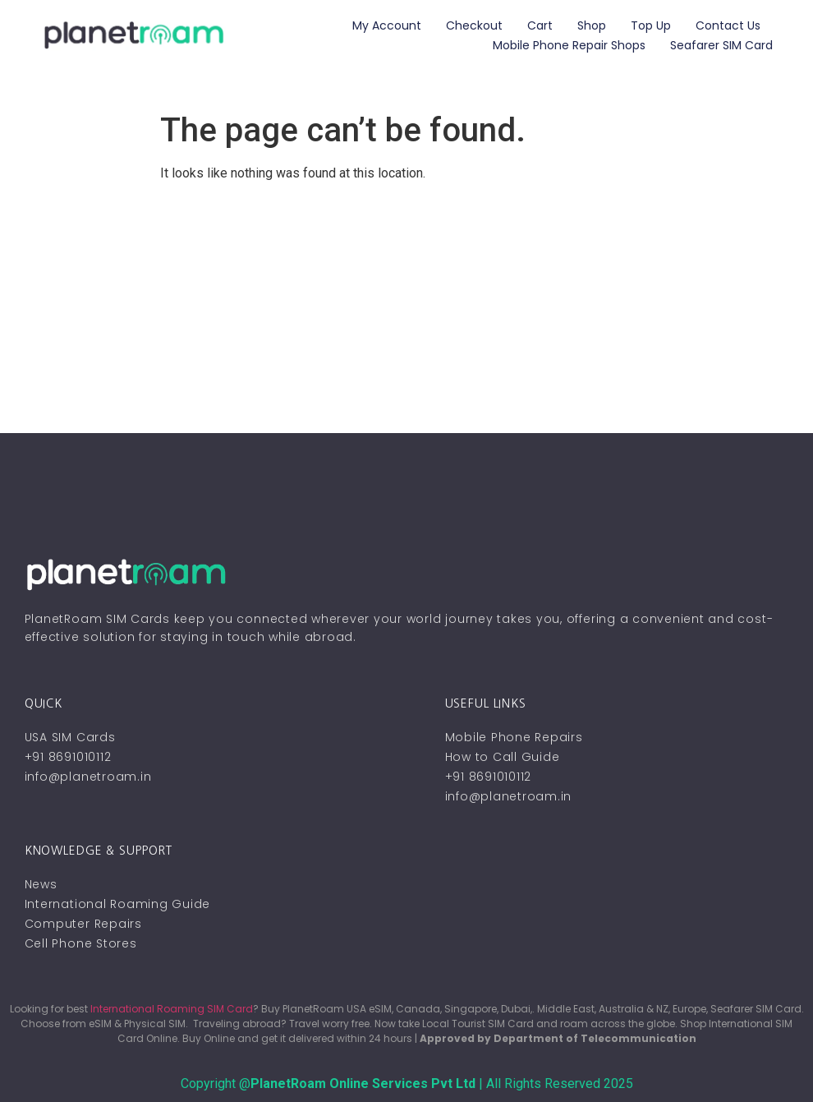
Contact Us (728, 25)
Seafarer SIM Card (721, 45)
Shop (591, 25)
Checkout (474, 25)
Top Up (651, 25)
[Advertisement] (406, 310)
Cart (540, 25)
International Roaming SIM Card (171, 1009)
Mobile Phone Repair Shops (569, 45)
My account (386, 25)
